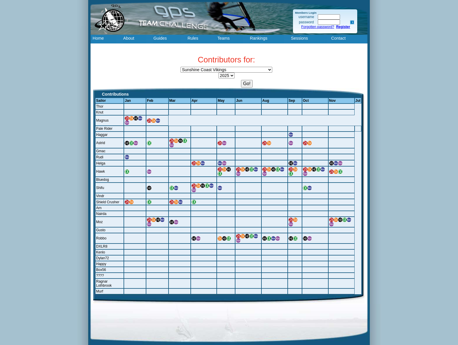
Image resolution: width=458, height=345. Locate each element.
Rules (193, 38)
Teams (223, 38)
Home (98, 38)
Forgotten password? (317, 27)
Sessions (299, 38)
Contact (338, 38)
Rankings (259, 38)
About (128, 38)
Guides (160, 38)
